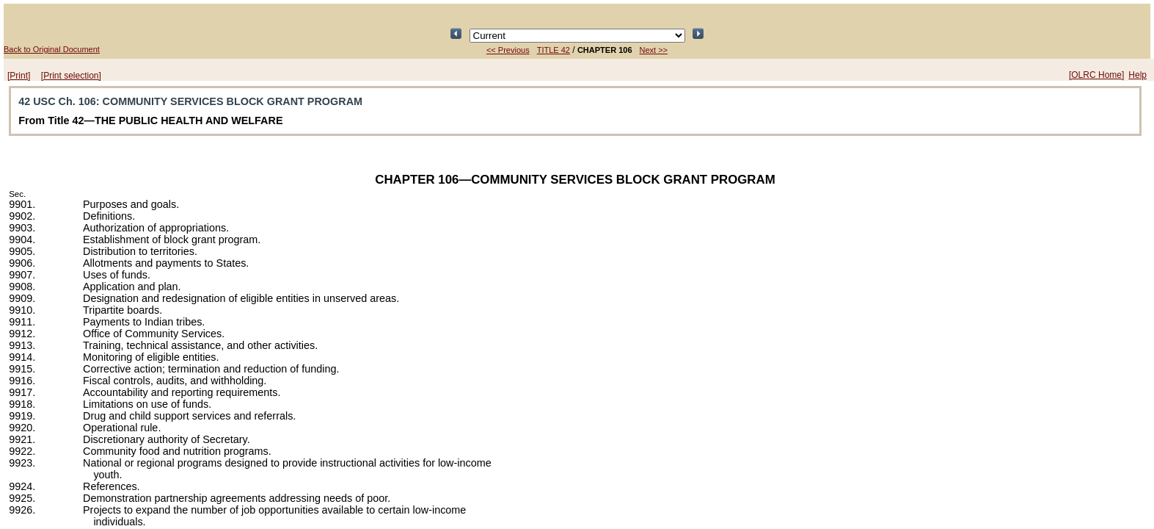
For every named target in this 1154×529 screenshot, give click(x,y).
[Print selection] (71, 76)
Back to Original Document (52, 49)
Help (1137, 75)
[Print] (18, 76)
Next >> (654, 50)
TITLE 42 (553, 50)
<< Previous (508, 50)
